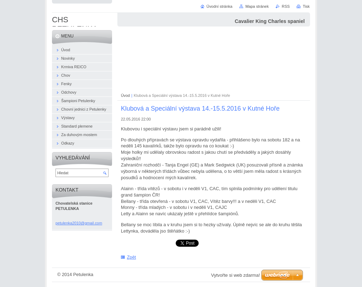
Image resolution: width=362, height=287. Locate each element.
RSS (286, 6)
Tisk (306, 6)
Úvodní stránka (219, 6)
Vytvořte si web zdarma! (235, 275)
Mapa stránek (257, 6)
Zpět (131, 257)
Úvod (125, 95)
